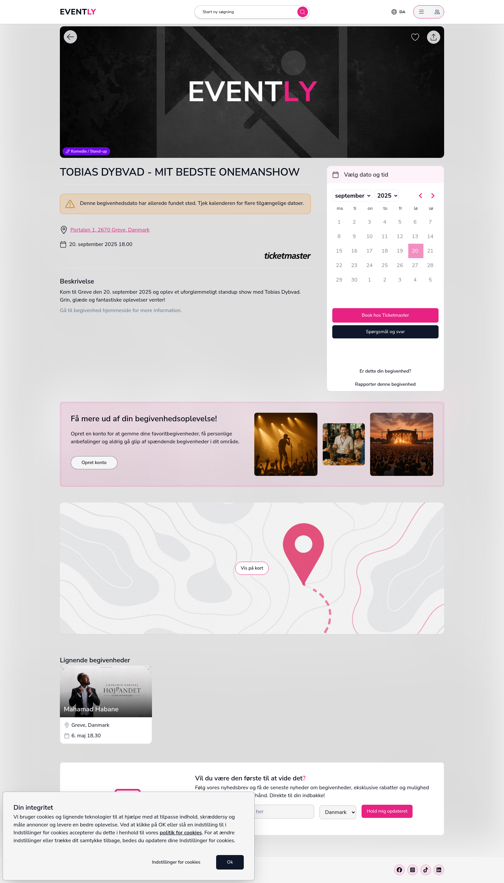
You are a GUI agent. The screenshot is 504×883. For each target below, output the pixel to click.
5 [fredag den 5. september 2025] (400, 222)
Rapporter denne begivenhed (385, 384)
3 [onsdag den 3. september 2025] (369, 222)
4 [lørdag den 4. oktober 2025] (415, 279)
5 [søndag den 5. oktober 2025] (430, 279)
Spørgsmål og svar (385, 332)
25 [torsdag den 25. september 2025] (385, 265)
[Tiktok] (425, 870)
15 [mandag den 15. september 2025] (339, 251)
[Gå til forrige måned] (421, 196)
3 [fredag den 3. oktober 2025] (400, 279)
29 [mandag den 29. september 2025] (339, 279)
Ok (230, 862)
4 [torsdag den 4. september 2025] (384, 222)
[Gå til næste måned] (433, 196)
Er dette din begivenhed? (385, 371)
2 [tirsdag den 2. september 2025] (354, 222)
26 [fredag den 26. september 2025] (400, 265)
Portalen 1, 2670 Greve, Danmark (110, 229)
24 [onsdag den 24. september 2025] (369, 265)
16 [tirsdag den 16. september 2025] (354, 251)
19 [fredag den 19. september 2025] (400, 251)
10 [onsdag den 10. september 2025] (369, 236)
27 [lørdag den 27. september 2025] (415, 265)
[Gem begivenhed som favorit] (415, 37)
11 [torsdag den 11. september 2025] (385, 236)
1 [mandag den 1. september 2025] (339, 222)
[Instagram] (412, 870)
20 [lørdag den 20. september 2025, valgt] (415, 251)
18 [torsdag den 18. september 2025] (385, 251)
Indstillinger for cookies (176, 862)
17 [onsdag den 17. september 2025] (369, 251)
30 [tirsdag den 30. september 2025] (354, 279)
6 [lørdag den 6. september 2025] (415, 222)
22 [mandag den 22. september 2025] (339, 265)
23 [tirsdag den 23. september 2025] (354, 265)
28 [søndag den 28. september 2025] (430, 265)
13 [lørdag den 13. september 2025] (415, 236)
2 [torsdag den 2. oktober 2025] (384, 279)
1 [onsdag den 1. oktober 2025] (369, 279)
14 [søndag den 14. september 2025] (430, 236)
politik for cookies (181, 832)
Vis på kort (252, 568)
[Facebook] (399, 870)
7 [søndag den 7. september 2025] (430, 222)
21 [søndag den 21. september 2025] (430, 251)
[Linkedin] (439, 870)
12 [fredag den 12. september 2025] (400, 236)
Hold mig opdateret (387, 811)
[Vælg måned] (352, 196)
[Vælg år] (386, 196)
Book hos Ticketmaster (385, 315)
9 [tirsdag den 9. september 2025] (354, 236)
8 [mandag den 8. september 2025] (339, 236)
